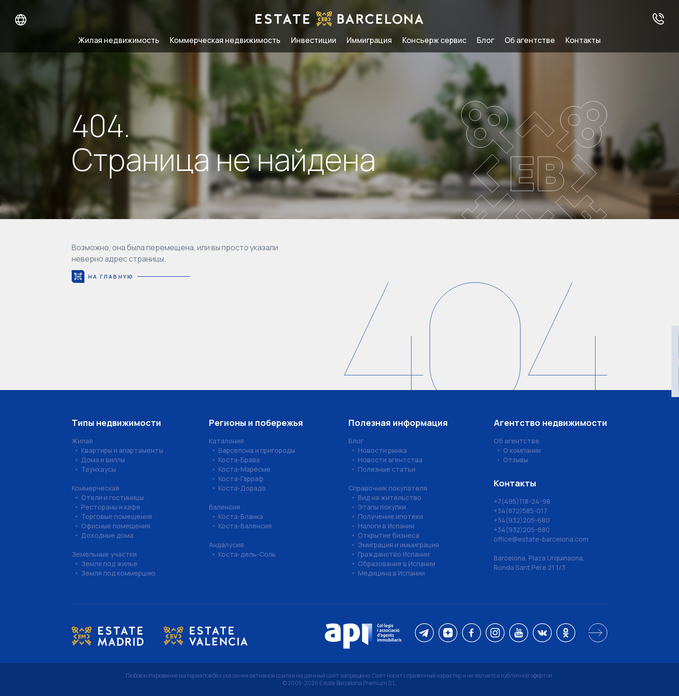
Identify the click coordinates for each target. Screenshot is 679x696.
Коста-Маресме (244, 469)
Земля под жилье (109, 563)
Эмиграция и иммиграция (398, 544)
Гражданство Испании (394, 554)
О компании (522, 450)
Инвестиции (313, 40)
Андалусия (226, 544)
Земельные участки (104, 554)
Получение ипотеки (390, 516)
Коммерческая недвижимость (225, 40)
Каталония (226, 440)
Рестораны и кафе (111, 506)
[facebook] (471, 633)
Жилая (82, 440)
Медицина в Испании (391, 573)
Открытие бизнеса (388, 535)
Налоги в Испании (386, 525)
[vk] (542, 633)
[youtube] (518, 633)
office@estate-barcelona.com (541, 539)
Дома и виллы (103, 459)
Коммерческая (95, 488)
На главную (131, 276)
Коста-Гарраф (241, 478)
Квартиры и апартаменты (122, 450)
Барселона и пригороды (256, 450)
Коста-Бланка (240, 516)
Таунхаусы (98, 469)
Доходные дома (107, 535)
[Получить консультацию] (658, 19)
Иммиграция (369, 40)
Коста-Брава (239, 459)
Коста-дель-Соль (247, 554)
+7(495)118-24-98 (522, 501)
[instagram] (495, 633)
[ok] (565, 633)
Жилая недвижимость (118, 40)
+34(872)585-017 (520, 510)
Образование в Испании (396, 563)
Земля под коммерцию (118, 573)
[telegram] (424, 633)
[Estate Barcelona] (339, 19)
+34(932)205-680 (522, 520)
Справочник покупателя (387, 488)
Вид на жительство (390, 497)
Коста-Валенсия (245, 525)
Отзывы (515, 459)
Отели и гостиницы (112, 497)
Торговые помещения (116, 516)
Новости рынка (382, 450)
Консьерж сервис (434, 40)
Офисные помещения (115, 525)
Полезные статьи (386, 469)
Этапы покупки (382, 506)
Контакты (583, 40)
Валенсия (224, 506)
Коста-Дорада (241, 488)
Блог (485, 40)
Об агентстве (530, 40)
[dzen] (448, 633)
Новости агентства (390, 459)
